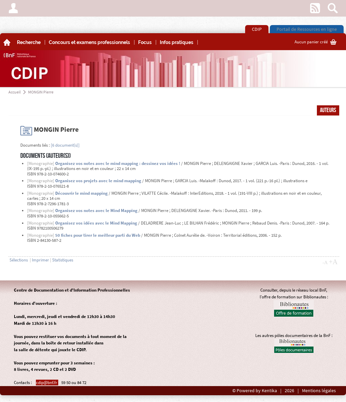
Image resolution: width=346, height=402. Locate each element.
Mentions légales (319, 391)
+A (333, 262)
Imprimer (40, 260)
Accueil (14, 91)
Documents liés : (35, 145)
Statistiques (62, 260)
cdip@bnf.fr (47, 382)
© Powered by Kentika (254, 391)
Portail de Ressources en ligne (307, 29)
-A (325, 262)
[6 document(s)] (65, 145)
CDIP (257, 29)
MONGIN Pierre (40, 91)
